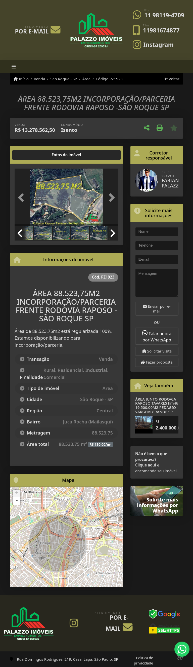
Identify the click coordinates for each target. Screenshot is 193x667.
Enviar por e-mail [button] (156, 308)
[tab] (30, 155)
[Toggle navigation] (14, 66)
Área (86, 78)
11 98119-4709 (164, 15)
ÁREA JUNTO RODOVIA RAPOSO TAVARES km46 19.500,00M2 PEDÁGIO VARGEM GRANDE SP (156, 405)
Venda (39, 78)
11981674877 (161, 30)
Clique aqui (145, 464)
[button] (22, 198)
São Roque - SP (63, 78)
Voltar (172, 78)
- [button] (16, 501)
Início (21, 78)
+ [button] (16, 493)
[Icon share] (153, 44)
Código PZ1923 (109, 78)
